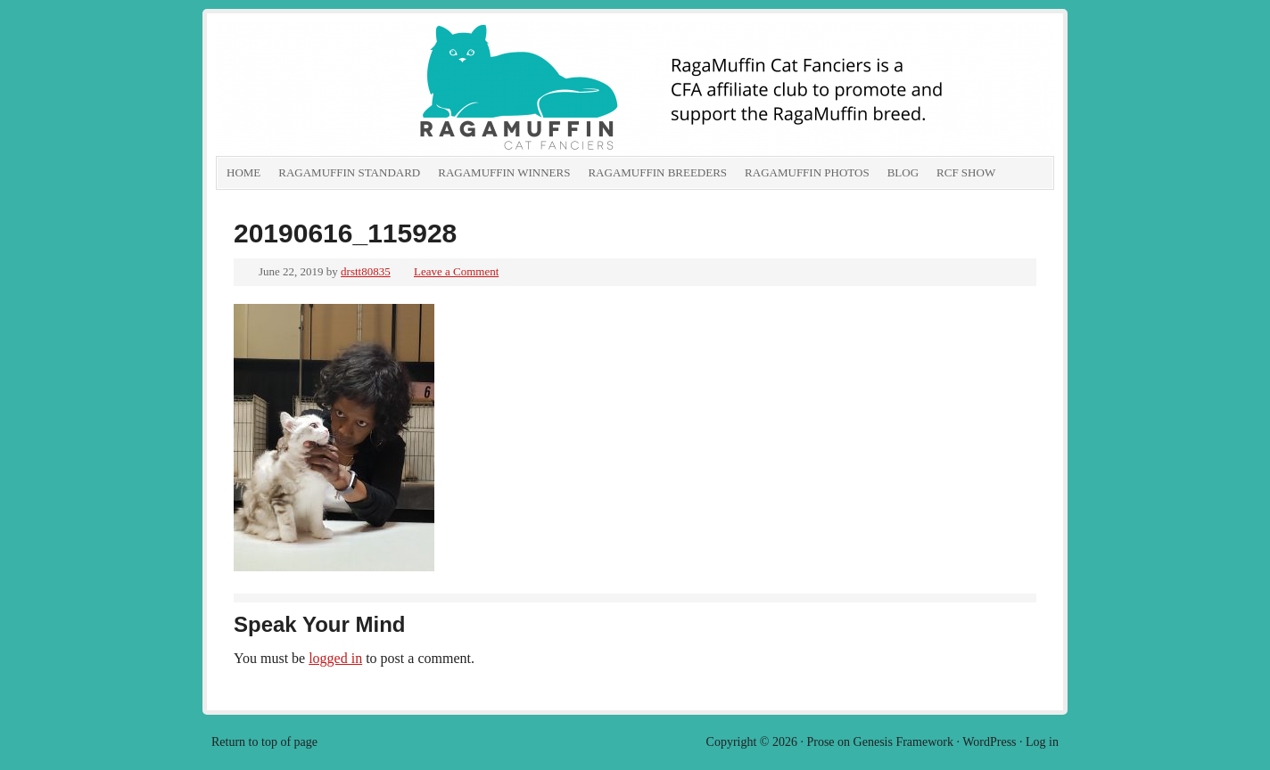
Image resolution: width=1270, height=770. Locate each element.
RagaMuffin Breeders (657, 172)
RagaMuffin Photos (807, 172)
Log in (1042, 742)
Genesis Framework (903, 742)
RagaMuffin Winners (504, 172)
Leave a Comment (456, 271)
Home (243, 172)
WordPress (989, 742)
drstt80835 (366, 271)
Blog (903, 172)
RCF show (965, 172)
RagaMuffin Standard (349, 172)
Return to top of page (264, 742)
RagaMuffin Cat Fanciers (416, 89)
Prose (820, 742)
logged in (335, 658)
